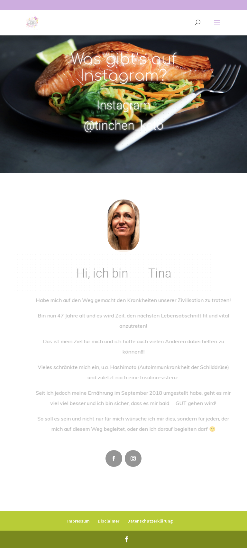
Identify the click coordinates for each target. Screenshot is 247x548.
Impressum (78, 521)
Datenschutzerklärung (150, 521)
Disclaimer (108, 521)
